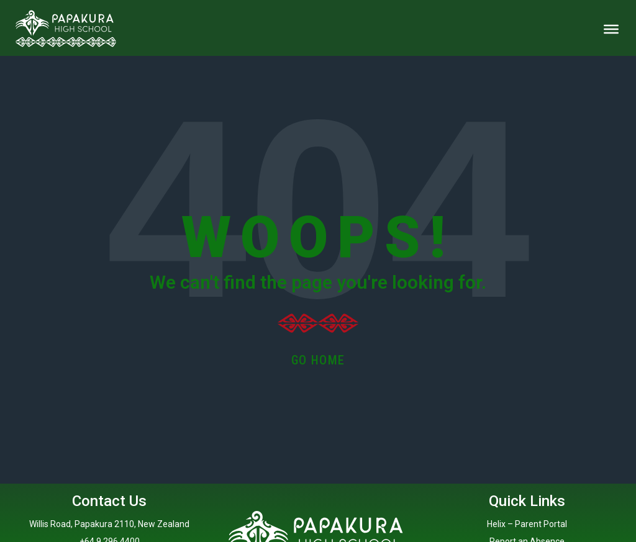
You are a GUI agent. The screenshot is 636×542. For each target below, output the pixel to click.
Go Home (318, 360)
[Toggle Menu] (611, 29)
